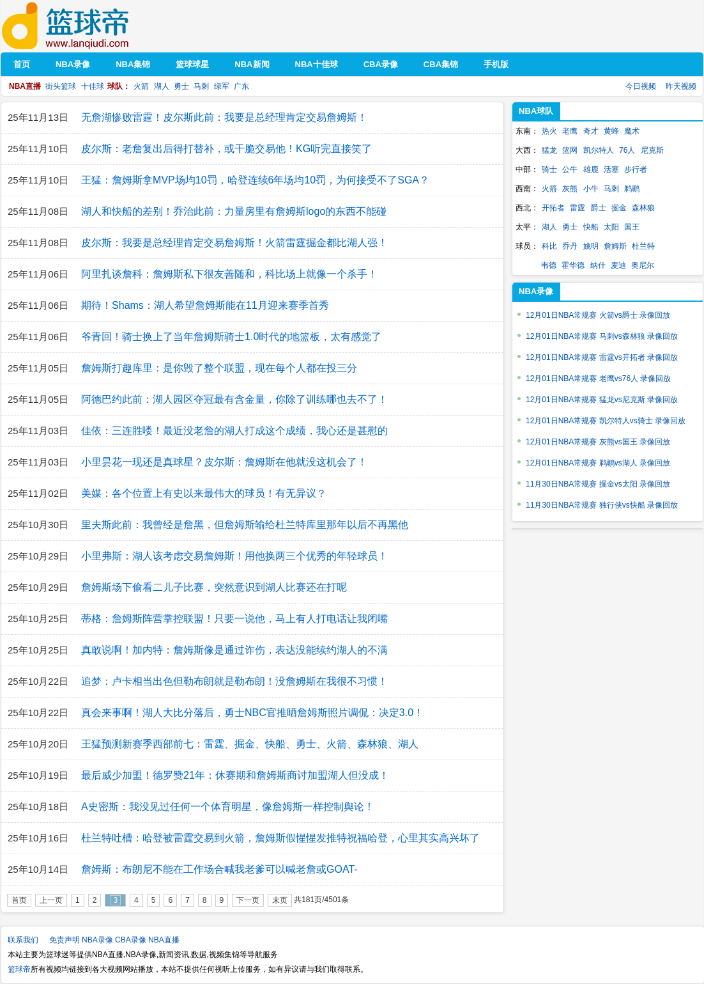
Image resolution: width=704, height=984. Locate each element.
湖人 (161, 86)
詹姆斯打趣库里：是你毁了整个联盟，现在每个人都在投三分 (219, 368)
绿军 (221, 86)
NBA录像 (97, 939)
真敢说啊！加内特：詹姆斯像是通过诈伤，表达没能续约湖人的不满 (234, 649)
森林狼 (643, 207)
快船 (591, 227)
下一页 (247, 900)
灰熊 (570, 188)
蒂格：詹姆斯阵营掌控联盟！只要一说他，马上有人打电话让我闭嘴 (234, 618)
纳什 (598, 265)
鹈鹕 (631, 188)
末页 (279, 900)
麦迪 (618, 265)
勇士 (181, 86)
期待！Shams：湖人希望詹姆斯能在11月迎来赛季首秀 (205, 305)
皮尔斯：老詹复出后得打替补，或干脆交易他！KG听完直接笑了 (226, 148)
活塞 (611, 169)
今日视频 (640, 86)
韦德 (548, 265)
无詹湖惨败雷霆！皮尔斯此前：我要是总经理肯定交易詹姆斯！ (224, 117)
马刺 (201, 86)
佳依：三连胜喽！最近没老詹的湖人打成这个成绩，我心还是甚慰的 (234, 430)
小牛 (591, 188)
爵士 (598, 207)
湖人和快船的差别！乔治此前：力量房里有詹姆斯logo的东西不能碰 (233, 211)
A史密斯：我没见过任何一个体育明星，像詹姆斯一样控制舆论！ (227, 806)
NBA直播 (164, 939)
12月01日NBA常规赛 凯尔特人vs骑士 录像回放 (605, 420)
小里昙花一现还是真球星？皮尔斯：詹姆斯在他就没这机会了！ (224, 462)
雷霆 (577, 207)
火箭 (141, 86)
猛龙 (549, 150)
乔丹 (570, 246)
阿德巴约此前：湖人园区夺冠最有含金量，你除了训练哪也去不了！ (234, 399)
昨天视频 (681, 86)
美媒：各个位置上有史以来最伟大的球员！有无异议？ (203, 493)
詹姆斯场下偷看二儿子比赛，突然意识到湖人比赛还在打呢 (214, 587)
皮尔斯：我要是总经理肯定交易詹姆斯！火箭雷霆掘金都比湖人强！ (234, 242)
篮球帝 (85, 26)
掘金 (619, 207)
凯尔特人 (598, 150)
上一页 (51, 900)
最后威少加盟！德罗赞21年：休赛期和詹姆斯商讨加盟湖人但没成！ (235, 775)
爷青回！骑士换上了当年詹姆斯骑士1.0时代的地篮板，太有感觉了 (231, 336)
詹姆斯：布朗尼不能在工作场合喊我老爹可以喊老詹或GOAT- (219, 869)
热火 (549, 131)
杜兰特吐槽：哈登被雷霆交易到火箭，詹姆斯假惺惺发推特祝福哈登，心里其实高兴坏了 (280, 837)
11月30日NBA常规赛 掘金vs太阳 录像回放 (598, 484)
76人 (627, 150)
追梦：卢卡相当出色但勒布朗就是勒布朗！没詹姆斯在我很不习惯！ (234, 681)
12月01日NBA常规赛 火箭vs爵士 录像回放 (598, 315)
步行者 (635, 169)
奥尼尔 (642, 265)
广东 (241, 86)
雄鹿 (591, 169)
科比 (549, 246)
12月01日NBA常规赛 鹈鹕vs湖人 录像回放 (598, 462)
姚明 (591, 246)
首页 (19, 900)
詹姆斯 (615, 246)
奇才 (591, 131)
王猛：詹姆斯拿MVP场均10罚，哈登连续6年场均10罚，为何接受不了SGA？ (255, 180)
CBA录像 (130, 939)
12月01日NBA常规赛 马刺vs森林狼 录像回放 (602, 336)
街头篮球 (60, 86)
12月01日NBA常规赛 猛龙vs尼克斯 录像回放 (602, 399)
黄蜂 (611, 131)
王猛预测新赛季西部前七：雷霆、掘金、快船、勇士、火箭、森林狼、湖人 (249, 743)
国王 (631, 227)
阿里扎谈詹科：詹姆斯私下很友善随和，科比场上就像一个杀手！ (229, 274)
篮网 (570, 150)
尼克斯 (652, 150)
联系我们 (23, 939)
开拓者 (553, 207)
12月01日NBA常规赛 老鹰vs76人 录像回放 (598, 378)
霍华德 (573, 265)
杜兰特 (643, 246)
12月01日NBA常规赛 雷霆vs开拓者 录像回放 (602, 357)
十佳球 (92, 86)
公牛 (570, 169)
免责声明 (64, 939)
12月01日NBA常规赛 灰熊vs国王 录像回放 (598, 441)
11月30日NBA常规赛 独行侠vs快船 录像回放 (602, 505)
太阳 (611, 227)
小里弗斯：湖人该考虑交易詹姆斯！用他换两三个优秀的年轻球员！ (234, 556)
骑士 (549, 169)
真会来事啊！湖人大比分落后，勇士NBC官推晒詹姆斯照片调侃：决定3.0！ (252, 712)
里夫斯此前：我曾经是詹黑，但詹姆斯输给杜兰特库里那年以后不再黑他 (244, 524)
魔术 (631, 131)
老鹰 (570, 131)
